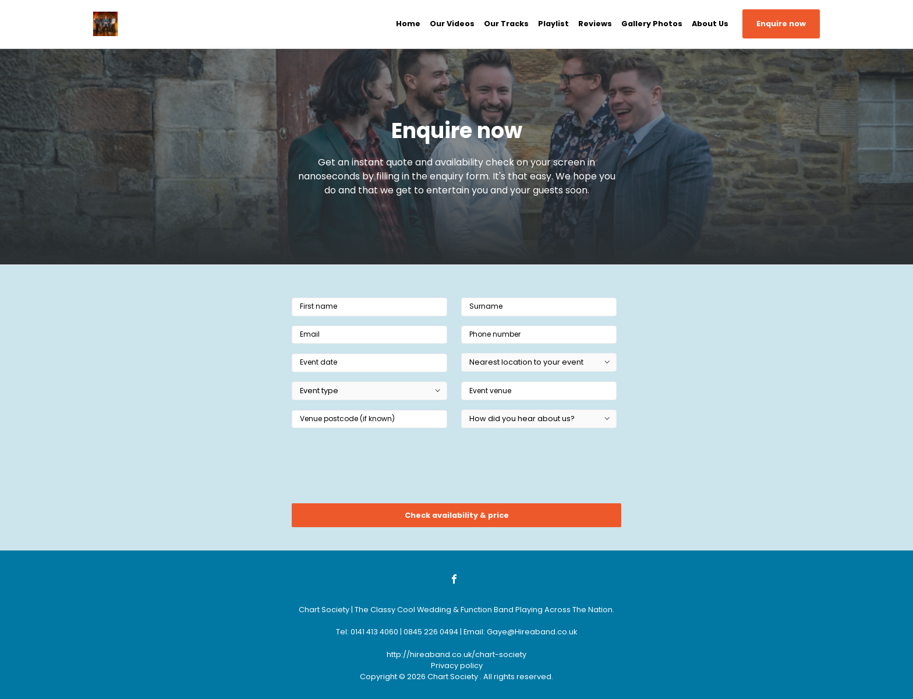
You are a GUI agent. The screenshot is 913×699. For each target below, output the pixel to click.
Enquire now (781, 24)
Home (408, 24)
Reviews (595, 24)
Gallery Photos (651, 24)
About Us (710, 24)
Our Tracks (506, 24)
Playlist (553, 24)
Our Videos (452, 24)
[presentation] (380, 469)
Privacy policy (457, 665)
